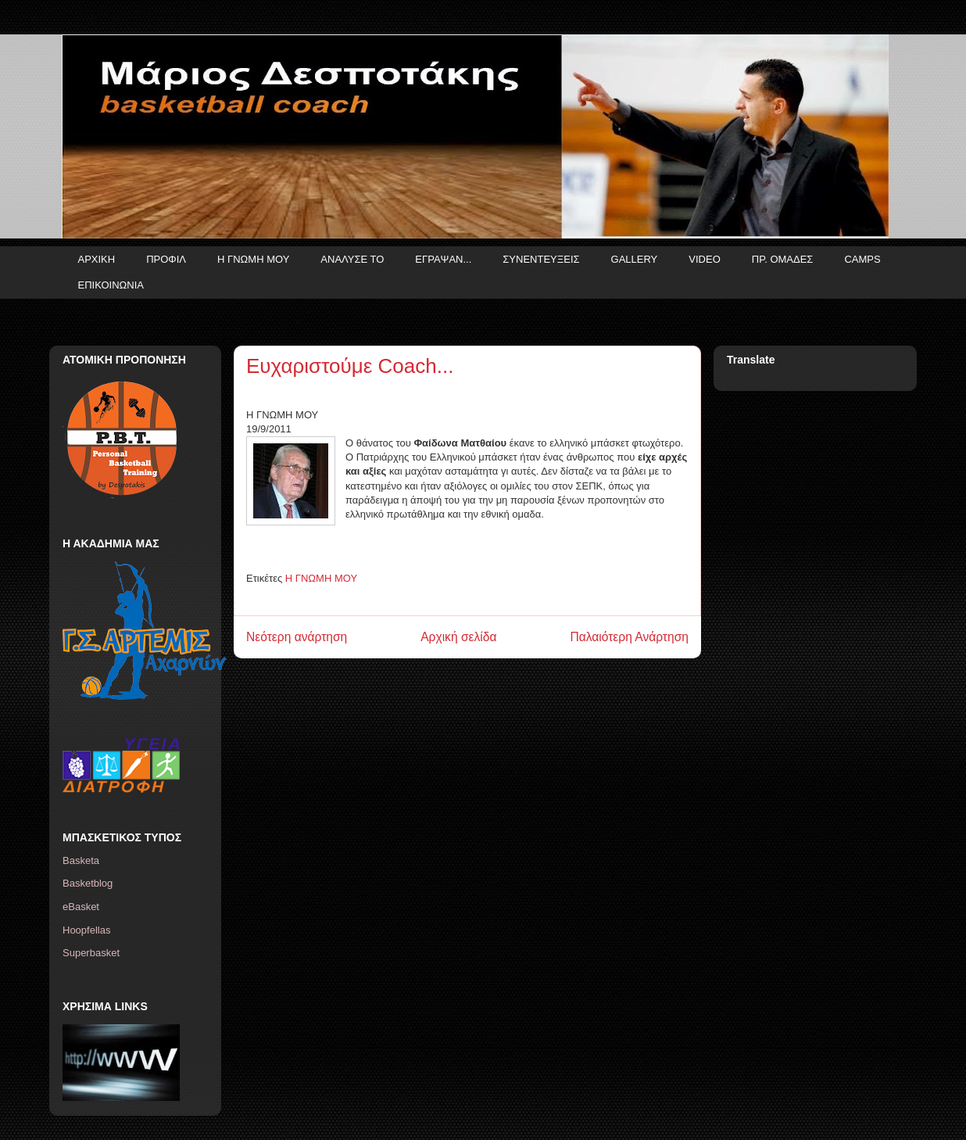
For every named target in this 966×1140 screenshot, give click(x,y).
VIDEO (704, 259)
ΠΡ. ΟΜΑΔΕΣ (783, 259)
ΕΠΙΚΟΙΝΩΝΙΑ (111, 285)
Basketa (81, 860)
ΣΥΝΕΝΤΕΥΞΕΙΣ (541, 259)
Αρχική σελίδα (458, 636)
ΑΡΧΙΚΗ (97, 259)
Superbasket (91, 953)
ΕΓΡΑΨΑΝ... (443, 259)
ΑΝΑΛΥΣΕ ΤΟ (352, 259)
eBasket (81, 906)
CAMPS (862, 259)
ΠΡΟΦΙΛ (166, 259)
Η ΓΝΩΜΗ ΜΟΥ (253, 259)
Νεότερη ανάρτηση (296, 636)
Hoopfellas (86, 930)
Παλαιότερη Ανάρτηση (629, 636)
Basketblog (88, 883)
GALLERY (634, 259)
